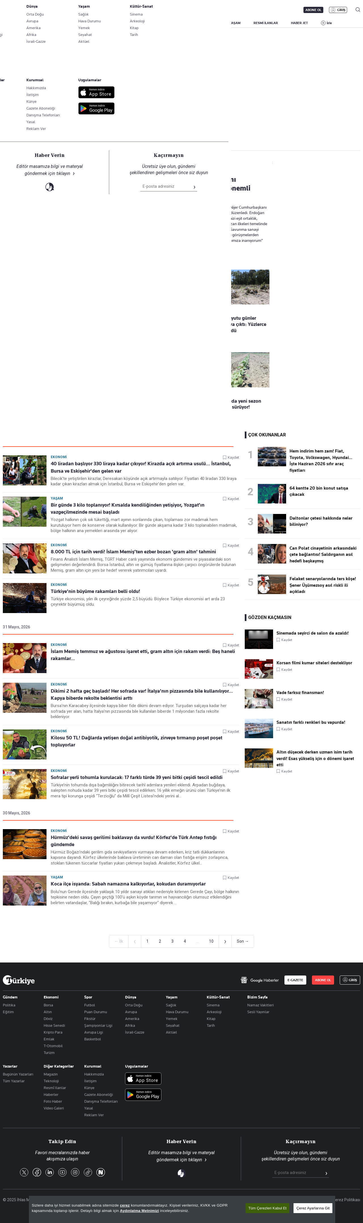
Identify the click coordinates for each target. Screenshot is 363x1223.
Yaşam (57, 498)
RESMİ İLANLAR (266, 23)
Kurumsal (92, 1066)
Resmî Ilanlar (55, 1087)
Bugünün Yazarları (18, 1074)
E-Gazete (31, 10)
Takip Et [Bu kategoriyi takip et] (181, 124)
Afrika (130, 1025)
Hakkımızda (94, 1074)
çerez (125, 1205)
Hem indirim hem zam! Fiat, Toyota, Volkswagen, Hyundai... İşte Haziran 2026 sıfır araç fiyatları (321, 461)
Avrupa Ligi (93, 1032)
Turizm (49, 1052)
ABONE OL (313, 10)
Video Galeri (54, 1108)
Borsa (48, 1005)
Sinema (213, 1005)
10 (211, 941)
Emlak (49, 1039)
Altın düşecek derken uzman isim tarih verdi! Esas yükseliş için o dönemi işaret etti (315, 758)
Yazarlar (10, 1066)
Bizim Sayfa (257, 997)
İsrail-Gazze (134, 1032)
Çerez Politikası (346, 1200)
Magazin (51, 1074)
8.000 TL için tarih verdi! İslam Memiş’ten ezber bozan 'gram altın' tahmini (133, 551)
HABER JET (299, 23)
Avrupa (131, 1011)
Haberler (51, 1094)
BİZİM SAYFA (78, 23)
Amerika (132, 1018)
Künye (89, 1087)
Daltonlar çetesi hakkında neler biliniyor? (321, 521)
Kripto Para (53, 1032)
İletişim (90, 1081)
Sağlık (171, 1005)
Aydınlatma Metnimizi (139, 1211)
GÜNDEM (108, 23)
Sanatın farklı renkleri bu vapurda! (311, 722)
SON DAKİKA (16, 23)
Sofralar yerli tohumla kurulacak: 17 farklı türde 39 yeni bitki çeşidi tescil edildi (137, 777)
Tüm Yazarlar (14, 1081)
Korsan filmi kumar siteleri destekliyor (314, 662)
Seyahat (173, 1025)
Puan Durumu (95, 1011)
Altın (48, 1011)
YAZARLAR (47, 23)
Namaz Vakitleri (260, 1005)
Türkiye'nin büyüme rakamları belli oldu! (95, 591)
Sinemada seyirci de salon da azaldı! (313, 633)
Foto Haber (53, 1101)
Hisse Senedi (54, 1025)
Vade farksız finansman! (300, 692)
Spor (88, 997)
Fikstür (90, 1018)
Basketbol (92, 1039)
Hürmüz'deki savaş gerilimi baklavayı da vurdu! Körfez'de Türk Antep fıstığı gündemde (134, 840)
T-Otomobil (53, 1045)
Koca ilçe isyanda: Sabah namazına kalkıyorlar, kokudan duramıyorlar (128, 884)
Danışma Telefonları (101, 1101)
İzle (329, 23)
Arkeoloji (214, 1011)
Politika (9, 1005)
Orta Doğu (133, 1005)
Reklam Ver (94, 1115)
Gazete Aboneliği (67, 10)
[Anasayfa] (19, 980)
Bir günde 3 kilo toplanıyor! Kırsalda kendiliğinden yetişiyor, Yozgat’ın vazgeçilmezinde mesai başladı (127, 508)
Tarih (211, 1025)
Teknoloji (51, 1081)
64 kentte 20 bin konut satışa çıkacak (319, 491)
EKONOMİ (163, 23)
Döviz (48, 1018)
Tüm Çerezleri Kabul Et (267, 1208)
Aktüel (171, 1032)
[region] (182, 1209)
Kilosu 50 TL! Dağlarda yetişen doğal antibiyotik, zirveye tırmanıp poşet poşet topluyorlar (136, 741)
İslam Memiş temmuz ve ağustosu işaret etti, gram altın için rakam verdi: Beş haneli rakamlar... (143, 654)
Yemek (172, 1018)
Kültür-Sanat (218, 997)
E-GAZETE (295, 980)
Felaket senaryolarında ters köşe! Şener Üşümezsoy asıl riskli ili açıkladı (323, 585)
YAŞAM (234, 23)
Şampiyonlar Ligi (98, 1025)
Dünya (130, 997)
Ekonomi (59, 457)
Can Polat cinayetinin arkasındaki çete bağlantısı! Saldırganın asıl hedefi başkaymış (323, 555)
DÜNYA (189, 23)
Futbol (89, 1005)
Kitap (211, 1018)
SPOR (212, 23)
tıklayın (195, 1159)
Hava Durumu (177, 1011)
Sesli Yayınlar (258, 1011)
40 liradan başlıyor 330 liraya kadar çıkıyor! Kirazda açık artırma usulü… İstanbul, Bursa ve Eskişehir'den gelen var (141, 467)
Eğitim (8, 1011)
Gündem (10, 997)
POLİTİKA (135, 23)
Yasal (88, 1108)
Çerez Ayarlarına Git (313, 1208)
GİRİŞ (341, 10)
